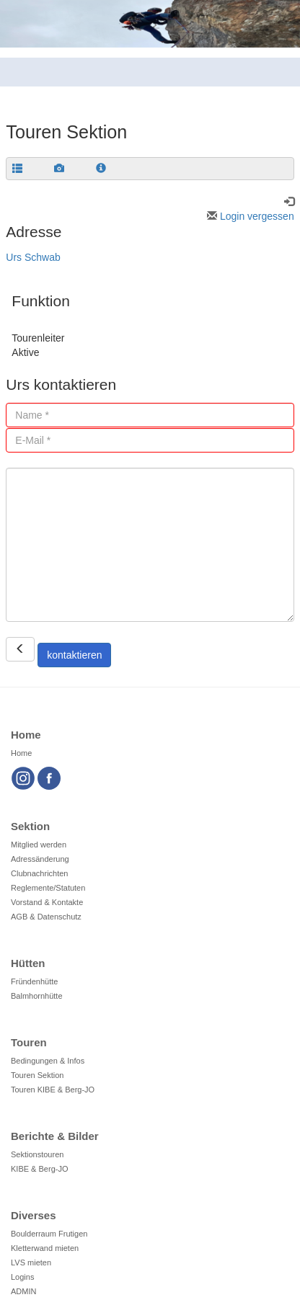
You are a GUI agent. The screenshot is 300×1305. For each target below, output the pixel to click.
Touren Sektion (37, 1075)
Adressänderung (40, 859)
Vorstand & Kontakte (47, 902)
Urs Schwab (33, 257)
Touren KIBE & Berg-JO (52, 1089)
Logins (22, 1277)
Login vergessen (250, 216)
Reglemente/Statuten (48, 887)
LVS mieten (31, 1262)
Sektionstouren (37, 1154)
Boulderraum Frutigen (49, 1233)
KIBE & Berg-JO (39, 1168)
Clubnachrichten (40, 873)
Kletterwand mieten (45, 1248)
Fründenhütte (34, 981)
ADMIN (23, 1291)
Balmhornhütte (37, 996)
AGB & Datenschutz (46, 916)
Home (21, 753)
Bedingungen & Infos (47, 1060)
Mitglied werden (38, 844)
